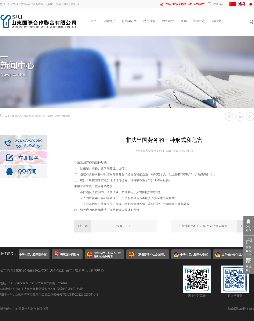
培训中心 (199, 21)
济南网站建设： (238, 308)
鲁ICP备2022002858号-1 (80, 294)
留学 (184, 21)
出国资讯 (28, 116)
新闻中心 (218, 21)
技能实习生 (129, 21)
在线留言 (216, 4)
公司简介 (109, 21)
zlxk (251, 308)
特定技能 (149, 21)
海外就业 (168, 21)
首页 (94, 21)
